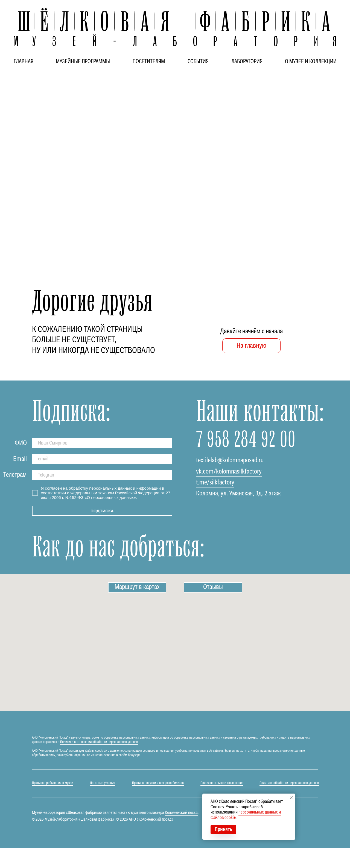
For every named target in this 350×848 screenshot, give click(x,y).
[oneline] (102, 475)
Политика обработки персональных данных (289, 783)
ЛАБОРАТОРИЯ (246, 61)
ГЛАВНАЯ (23, 61)
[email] (102, 459)
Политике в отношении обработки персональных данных (99, 742)
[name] (102, 443)
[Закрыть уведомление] (291, 797)
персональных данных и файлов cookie (246, 815)
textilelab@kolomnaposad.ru (230, 460)
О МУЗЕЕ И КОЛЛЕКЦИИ (311, 61)
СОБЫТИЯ (198, 61)
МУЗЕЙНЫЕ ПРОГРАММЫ (83, 61)
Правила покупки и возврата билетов (158, 783)
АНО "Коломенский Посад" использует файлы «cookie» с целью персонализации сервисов (93, 750)
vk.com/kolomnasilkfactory (229, 471)
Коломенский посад (181, 812)
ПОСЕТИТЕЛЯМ (149, 61)
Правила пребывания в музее (52, 783)
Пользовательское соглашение (221, 783)
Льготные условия (102, 783)
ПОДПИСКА (102, 511)
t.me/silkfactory (215, 482)
